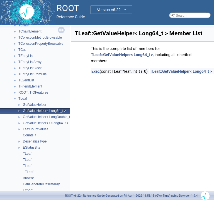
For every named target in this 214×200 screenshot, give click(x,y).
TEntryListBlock (30, 68)
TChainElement (30, 31)
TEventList (26, 80)
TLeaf (22, 99)
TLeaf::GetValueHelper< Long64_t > (122, 54)
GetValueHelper (35, 105)
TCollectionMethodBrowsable (40, 37)
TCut (22, 50)
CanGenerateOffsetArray (41, 184)
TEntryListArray (30, 62)
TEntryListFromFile (32, 74)
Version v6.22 (109, 10)
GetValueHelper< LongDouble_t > (48, 117)
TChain (23, 25)
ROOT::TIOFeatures (33, 92)
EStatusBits (31, 147)
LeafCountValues (35, 129)
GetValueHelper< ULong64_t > (46, 123)
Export (28, 190)
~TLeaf (28, 172)
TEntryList (25, 56)
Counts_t (29, 135)
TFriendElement (30, 86)
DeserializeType (35, 141)
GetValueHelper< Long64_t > (44, 111)
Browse (28, 178)
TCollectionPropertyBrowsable (40, 44)
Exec (95, 71)
